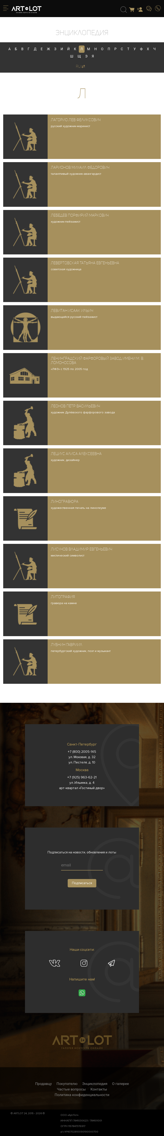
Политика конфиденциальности (82, 1095)
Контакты (98, 1089)
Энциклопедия (94, 1084)
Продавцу (43, 1084)
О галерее (120, 1084)
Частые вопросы (71, 1089)
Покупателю (67, 1084)
